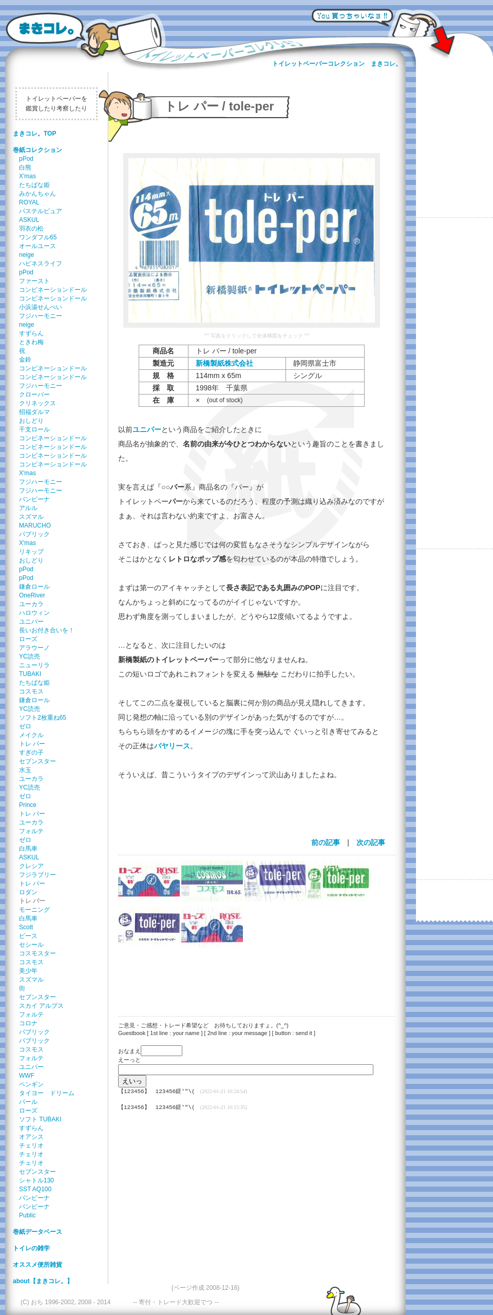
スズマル (31, 516)
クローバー (34, 394)
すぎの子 (31, 752)
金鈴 (25, 359)
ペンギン (31, 1084)
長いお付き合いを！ (46, 630)
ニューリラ (34, 665)
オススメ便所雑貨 (37, 1264)
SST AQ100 (35, 1189)
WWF (26, 1075)
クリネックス (37, 403)
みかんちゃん (37, 193)
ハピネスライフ (40, 263)
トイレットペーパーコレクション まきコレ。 (337, 63)
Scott (26, 927)
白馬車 (28, 848)
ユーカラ (31, 604)
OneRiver (32, 595)
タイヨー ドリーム (46, 1093)
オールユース (37, 246)
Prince (27, 805)
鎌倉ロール (34, 586)
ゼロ (25, 726)
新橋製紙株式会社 (224, 363)
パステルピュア (40, 211)
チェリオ (31, 1145)
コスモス (31, 691)
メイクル (31, 735)
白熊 (25, 167)
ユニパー (31, 621)
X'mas (27, 176)
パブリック (34, 534)
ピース (28, 936)
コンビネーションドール (53, 289)
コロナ (28, 1023)
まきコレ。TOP (34, 133)
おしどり (31, 420)
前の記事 (325, 842)
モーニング (34, 909)
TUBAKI (30, 674)
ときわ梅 (31, 342)
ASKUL (29, 219)
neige (26, 254)
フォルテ (31, 831)
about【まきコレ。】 (43, 1281)
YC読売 (29, 656)
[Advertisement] (251, 975)
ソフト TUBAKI (40, 1119)
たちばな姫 (34, 185)
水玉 (25, 770)
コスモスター (37, 953)
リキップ (31, 551)
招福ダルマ (34, 412)
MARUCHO (35, 525)
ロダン (28, 892)
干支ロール (34, 429)
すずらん (31, 333)
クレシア (31, 866)
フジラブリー (37, 874)
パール (28, 1101)
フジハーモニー (40, 316)
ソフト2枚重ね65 (42, 717)
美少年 (28, 970)
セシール (31, 944)
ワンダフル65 (37, 237)
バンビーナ (34, 499)
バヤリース (172, 746)
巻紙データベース (37, 1231)
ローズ (28, 639)
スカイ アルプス (41, 1005)
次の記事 (370, 842)
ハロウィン (34, 612)
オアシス (31, 1136)
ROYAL (29, 202)
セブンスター (37, 761)
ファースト (34, 281)
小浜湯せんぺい (40, 307)
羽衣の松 (31, 228)
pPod (26, 158)
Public (27, 1215)
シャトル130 (36, 1180)
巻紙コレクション (37, 150)
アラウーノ (34, 647)
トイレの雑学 (31, 1248)
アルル (28, 508)
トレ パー (32, 743)
